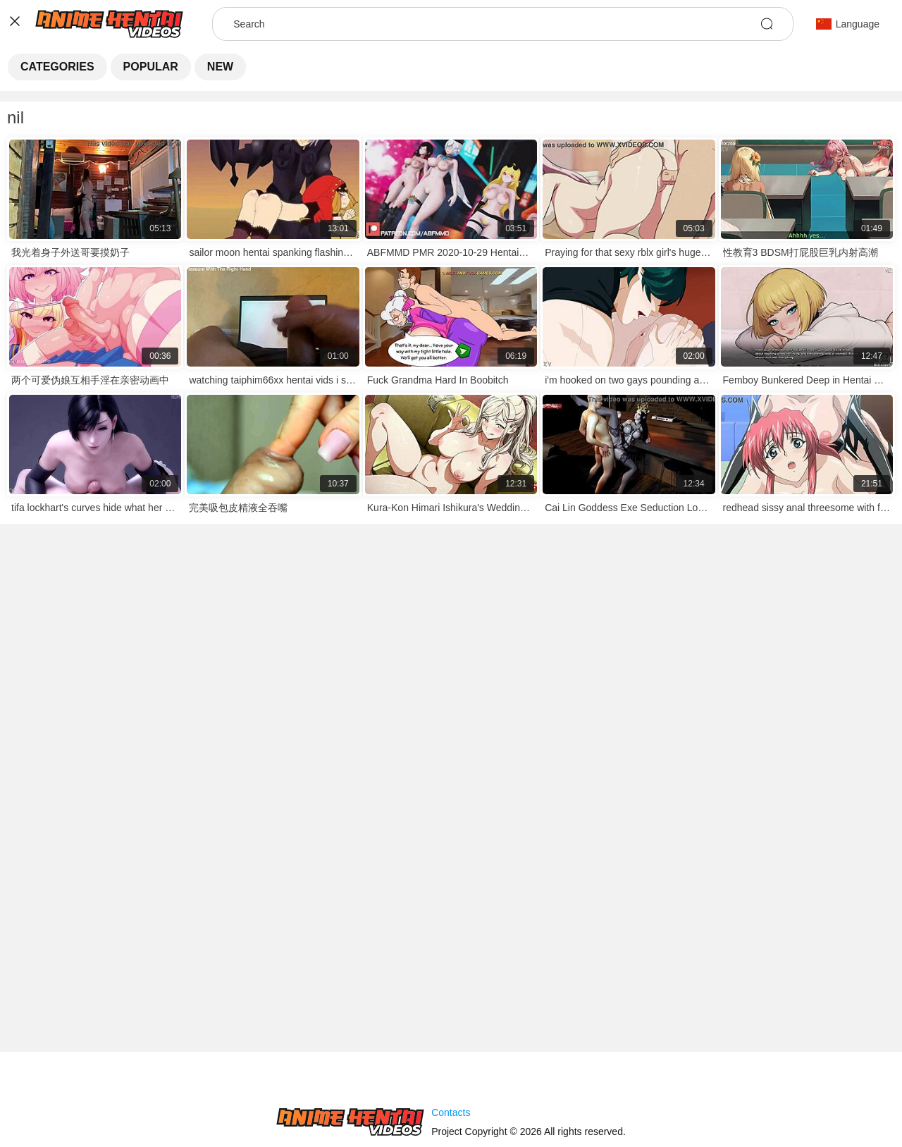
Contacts (450, 1112)
